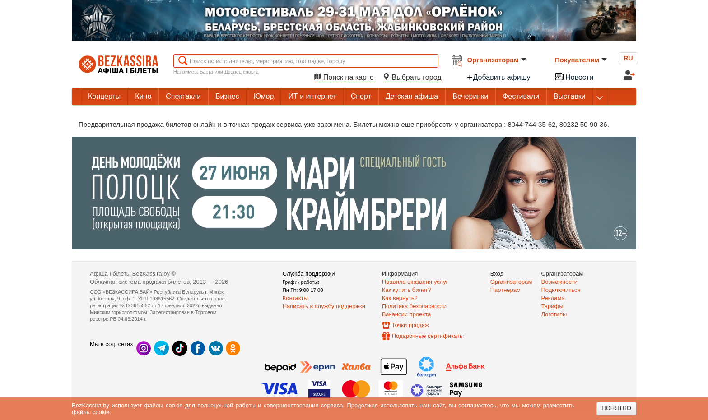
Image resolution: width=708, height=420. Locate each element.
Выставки (570, 96)
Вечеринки (470, 96)
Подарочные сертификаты (428, 335)
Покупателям (581, 60)
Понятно (616, 408)
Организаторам (496, 60)
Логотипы (554, 314)
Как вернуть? (400, 298)
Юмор (264, 96)
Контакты (295, 298)
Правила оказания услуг (415, 281)
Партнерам (505, 289)
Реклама (553, 298)
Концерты (104, 96)
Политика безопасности (414, 306)
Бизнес (227, 96)
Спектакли (183, 96)
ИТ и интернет (312, 96)
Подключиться (561, 289)
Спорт (361, 96)
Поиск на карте (345, 77)
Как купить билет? (406, 289)
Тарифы (552, 306)
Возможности (559, 281)
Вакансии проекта (406, 314)
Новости (573, 76)
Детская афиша (412, 96)
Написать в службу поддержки (324, 306)
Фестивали (521, 96)
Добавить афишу (498, 77)
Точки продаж (410, 325)
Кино (143, 96)
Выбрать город (412, 77)
